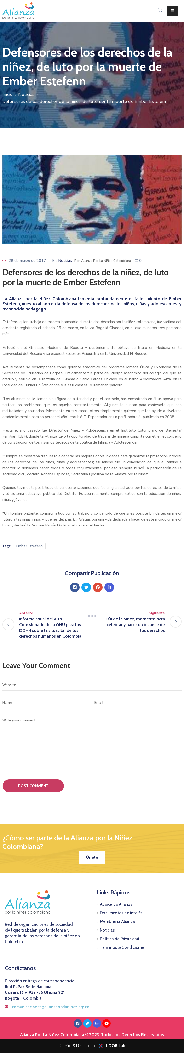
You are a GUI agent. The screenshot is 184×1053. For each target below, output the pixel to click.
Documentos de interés (121, 912)
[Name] (46, 702)
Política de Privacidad (119, 938)
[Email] (138, 702)
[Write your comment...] (92, 738)
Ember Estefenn (29, 546)
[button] (92, 857)
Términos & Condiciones (122, 947)
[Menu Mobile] (172, 11)
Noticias (26, 94)
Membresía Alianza (117, 921)
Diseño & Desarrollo (92, 1045)
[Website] (92, 685)
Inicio (7, 94)
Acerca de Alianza (116, 904)
